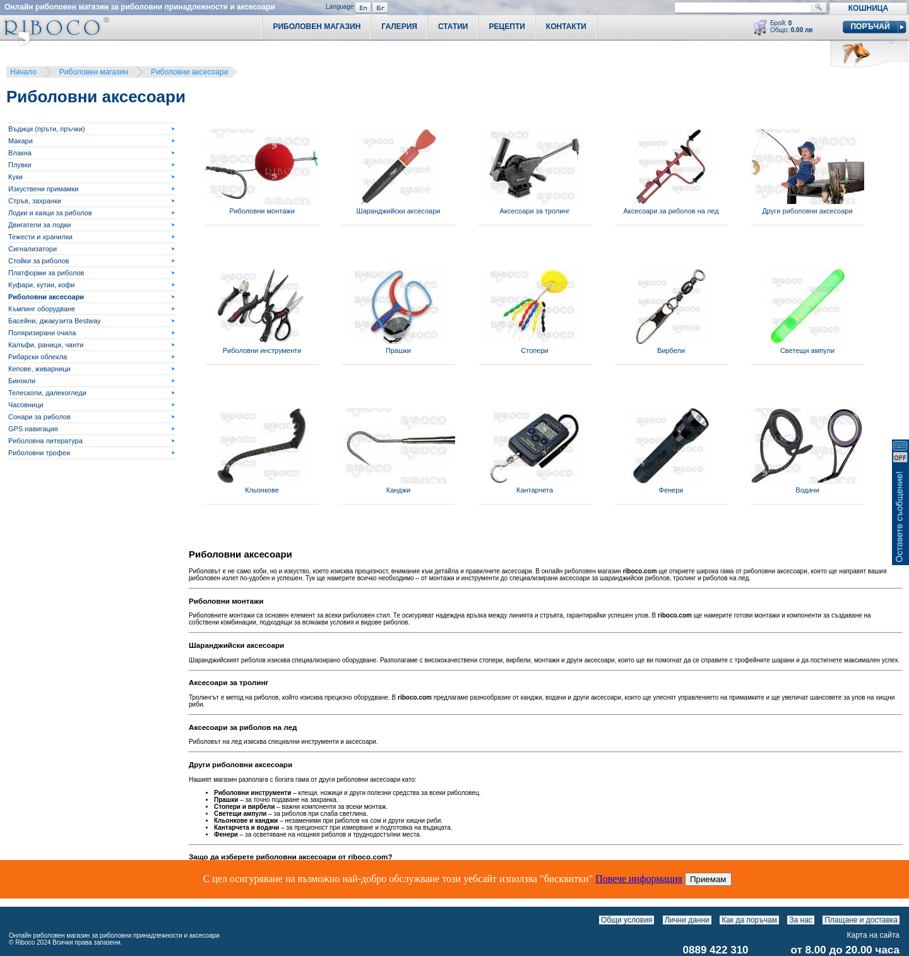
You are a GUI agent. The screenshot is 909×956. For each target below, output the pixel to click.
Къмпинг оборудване (41, 309)
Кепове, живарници (39, 369)
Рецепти (507, 26)
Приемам (708, 879)
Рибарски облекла (37, 357)
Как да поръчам (749, 920)
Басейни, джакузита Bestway (54, 321)
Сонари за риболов (39, 417)
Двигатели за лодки (39, 225)
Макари (20, 141)
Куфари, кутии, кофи (41, 285)
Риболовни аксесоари (189, 72)
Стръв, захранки (34, 201)
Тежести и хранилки (40, 237)
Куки (15, 177)
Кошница (868, 8)
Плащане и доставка (861, 920)
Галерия (399, 26)
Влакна (20, 153)
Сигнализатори (32, 249)
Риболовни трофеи (39, 453)
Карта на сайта (873, 935)
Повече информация (638, 878)
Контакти (566, 26)
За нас (800, 920)
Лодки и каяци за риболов (50, 213)
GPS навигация (33, 429)
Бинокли (21, 381)
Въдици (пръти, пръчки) (46, 129)
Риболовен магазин (93, 72)
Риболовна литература (45, 441)
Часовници (26, 405)
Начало (23, 72)
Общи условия (626, 920)
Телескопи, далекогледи (47, 393)
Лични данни (687, 920)
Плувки (20, 165)
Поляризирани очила (42, 333)
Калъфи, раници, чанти (45, 345)
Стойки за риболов (38, 261)
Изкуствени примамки (43, 189)
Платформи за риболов (46, 273)
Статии (453, 26)
